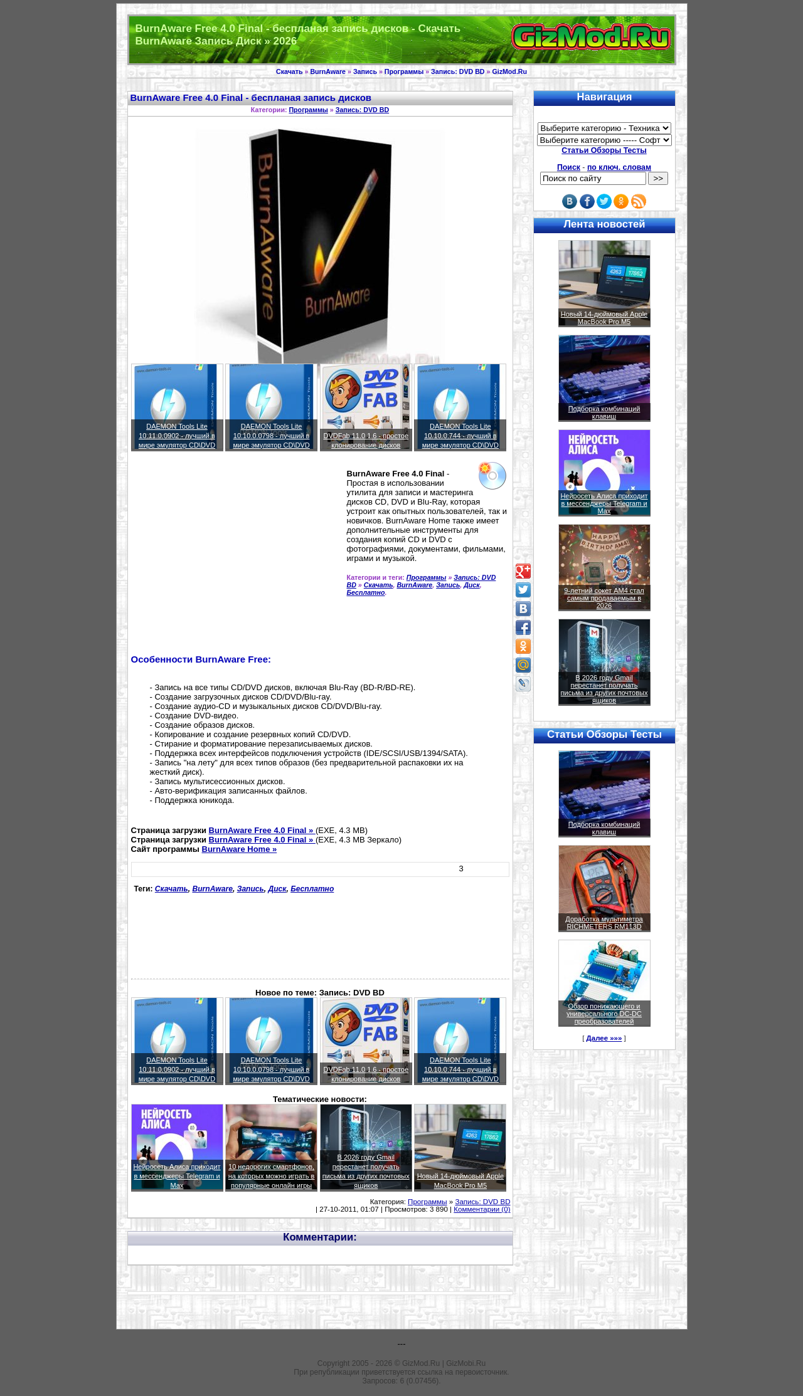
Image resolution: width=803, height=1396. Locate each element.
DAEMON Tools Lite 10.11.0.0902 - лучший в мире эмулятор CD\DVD (177, 435)
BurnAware (328, 71)
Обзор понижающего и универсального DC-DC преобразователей (604, 1013)
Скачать (289, 71)
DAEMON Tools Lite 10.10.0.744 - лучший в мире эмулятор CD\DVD (460, 435)
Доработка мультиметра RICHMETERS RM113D (603, 922)
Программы (404, 71)
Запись (365, 71)
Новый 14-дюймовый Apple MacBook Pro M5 (604, 317)
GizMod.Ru (509, 71)
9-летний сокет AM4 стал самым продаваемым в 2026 (604, 598)
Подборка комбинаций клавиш (604, 412)
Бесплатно (366, 592)
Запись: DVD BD (457, 71)
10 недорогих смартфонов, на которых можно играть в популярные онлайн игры (271, 1176)
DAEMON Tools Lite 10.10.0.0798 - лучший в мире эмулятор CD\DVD (271, 435)
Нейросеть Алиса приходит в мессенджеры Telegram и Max (176, 1176)
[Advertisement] (236, 558)
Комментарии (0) (482, 1209)
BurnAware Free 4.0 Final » (262, 830)
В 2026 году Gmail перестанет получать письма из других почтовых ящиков (604, 689)
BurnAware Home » (239, 849)
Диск (472, 585)
